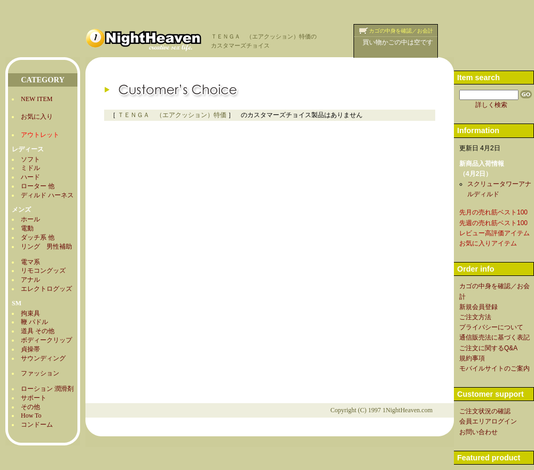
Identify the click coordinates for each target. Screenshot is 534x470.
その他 (30, 407)
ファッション (40, 373)
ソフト (30, 159)
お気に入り (37, 116)
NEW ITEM (36, 99)
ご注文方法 (475, 317)
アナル (30, 279)
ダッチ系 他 (37, 237)
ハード (30, 177)
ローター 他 (37, 186)
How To (31, 415)
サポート (33, 398)
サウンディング (43, 358)
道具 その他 (37, 331)
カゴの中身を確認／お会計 (401, 31)
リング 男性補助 (46, 246)
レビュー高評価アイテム (494, 233)
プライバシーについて (491, 327)
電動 (27, 228)
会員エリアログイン (488, 421)
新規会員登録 (478, 307)
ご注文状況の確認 (485, 411)
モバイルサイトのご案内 (494, 368)
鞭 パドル (34, 322)
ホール (30, 219)
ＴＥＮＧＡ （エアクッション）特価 (171, 115)
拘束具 (30, 313)
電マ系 (30, 262)
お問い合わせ (478, 432)
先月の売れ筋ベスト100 (493, 212)
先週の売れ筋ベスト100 (493, 223)
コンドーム (37, 424)
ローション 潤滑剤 (47, 388)
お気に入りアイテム (488, 243)
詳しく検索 (491, 105)
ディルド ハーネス (47, 195)
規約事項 (472, 358)
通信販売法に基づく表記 (494, 337)
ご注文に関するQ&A (488, 348)
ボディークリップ (46, 340)
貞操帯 (30, 349)
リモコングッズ (43, 270)
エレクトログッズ (46, 288)
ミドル (30, 168)
